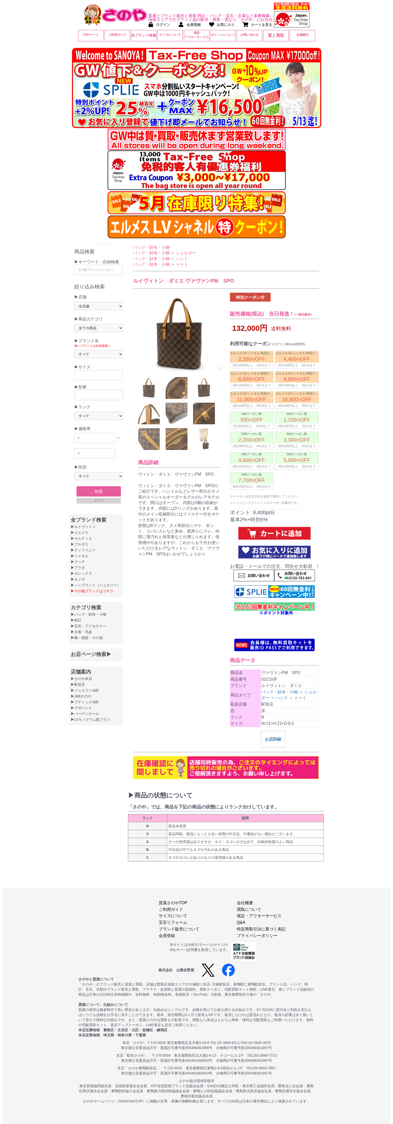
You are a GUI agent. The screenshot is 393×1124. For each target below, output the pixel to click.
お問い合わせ (249, 35)
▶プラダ (78, 568)
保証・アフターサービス (259, 916)
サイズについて (170, 35)
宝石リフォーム (173, 922)
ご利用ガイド (117, 35)
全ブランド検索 (143, 35)
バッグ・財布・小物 (151, 247)
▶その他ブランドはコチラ (92, 591)
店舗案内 (302, 35)
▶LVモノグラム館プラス (90, 719)
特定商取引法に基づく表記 (261, 929)
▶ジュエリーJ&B (85, 690)
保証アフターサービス (196, 35)
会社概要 (245, 903)
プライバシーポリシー (257, 935)
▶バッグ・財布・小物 (88, 614)
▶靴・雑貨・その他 (87, 638)
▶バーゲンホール (85, 714)
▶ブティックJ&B (85, 702)
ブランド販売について (179, 929)
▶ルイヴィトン (83, 527)
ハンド (182, 259)
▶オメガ (78, 579)
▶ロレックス (81, 573)
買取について (249, 909)
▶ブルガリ (80, 544)
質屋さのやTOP (173, 903)
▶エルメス (80, 532)
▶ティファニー (83, 550)
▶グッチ (78, 562)
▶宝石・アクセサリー (88, 626)
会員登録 (167, 935)
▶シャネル (80, 556)
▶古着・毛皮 (81, 632)
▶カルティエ (81, 538)
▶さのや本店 (81, 679)
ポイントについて (223, 35)
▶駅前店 (78, 684)
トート (182, 264)
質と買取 (276, 35)
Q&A (241, 922)
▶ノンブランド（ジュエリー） (96, 585)
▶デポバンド (81, 708)
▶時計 (76, 620)
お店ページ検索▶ (91, 654)
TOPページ (90, 35)
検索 (99, 491)
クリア (99, 501)
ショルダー (186, 253)
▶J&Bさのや (81, 696)
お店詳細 (273, 757)
